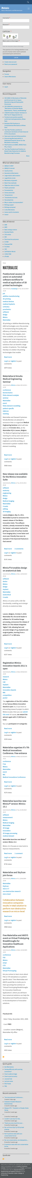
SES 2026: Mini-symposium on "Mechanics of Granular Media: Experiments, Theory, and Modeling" (15, 108)
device (5, 581)
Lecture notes (8, 1081)
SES (5, 249)
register (13, 361)
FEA (4, 958)
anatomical (7, 595)
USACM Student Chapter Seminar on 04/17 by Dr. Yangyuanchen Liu (15, 114)
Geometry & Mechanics (11, 173)
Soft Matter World (9, 251)
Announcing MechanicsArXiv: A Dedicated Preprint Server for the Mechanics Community (14, 140)
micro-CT (6, 889)
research (6, 677)
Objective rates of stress (11, 185)
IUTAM (6, 242)
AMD (5, 227)
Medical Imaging (8, 501)
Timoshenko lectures (10, 197)
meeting (6, 414)
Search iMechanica (10, 77)
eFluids (6, 256)
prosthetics (7, 309)
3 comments (19, 549)
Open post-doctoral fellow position (15, 136)
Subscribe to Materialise (3, 1057)
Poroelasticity (8, 190)
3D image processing (10, 833)
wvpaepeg (14, 288)
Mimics (5, 317)
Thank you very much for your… (14, 1123)
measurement (8, 817)
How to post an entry (10, 1076)
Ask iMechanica (9, 1067)
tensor (6, 214)
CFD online (7, 234)
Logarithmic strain (9, 178)
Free (4, 764)
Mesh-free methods (10, 183)
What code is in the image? (11, 41)
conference (7, 390)
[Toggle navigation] (28, 8)
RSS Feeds (7, 1084)
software (6, 312)
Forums (6, 74)
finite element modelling (11, 406)
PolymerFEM (8, 244)
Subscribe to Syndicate (3, 1159)
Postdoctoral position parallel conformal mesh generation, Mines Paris (15, 119)
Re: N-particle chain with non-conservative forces (13, 1135)
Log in (6, 361)
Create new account (10, 62)
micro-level (7, 894)
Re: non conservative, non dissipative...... (16, 1140)
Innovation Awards (9, 690)
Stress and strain (9, 193)
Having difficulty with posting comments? (13, 1070)
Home (4, 263)
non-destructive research (12, 891)
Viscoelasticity (8, 200)
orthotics (6, 307)
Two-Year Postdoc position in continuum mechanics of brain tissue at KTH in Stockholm (16, 132)
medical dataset (8, 836)
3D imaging (6, 512)
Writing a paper (9, 205)
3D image (6, 828)
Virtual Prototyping (9, 971)
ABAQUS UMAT (8, 166)
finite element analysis (11, 395)
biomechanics (7, 393)
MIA (4, 693)
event (5, 403)
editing (5, 509)
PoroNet (7, 247)
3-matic (5, 506)
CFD (4, 965)
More (27, 156)
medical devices (8, 301)
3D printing (7, 299)
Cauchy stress (8, 171)
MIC (4, 775)
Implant (5, 589)
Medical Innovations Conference (14, 777)
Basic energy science (10, 230)
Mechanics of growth (10, 180)
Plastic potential (9, 188)
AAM (5, 225)
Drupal (22, 1168)
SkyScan (6, 886)
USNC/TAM (7, 254)
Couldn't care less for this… (12, 1119)
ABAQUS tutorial (9, 168)
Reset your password (10, 64)
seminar (5, 398)
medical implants (9, 304)
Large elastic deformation (12, 176)
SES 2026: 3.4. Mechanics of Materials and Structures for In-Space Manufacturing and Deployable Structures (15, 101)
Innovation (6, 831)
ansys (5, 963)
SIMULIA (5, 411)
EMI (5, 237)
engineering (7, 493)
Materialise (6, 320)
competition (7, 695)
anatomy (6, 490)
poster (5, 698)
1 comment (19, 853)
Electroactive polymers (11, 239)
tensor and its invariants (11, 212)
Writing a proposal (9, 207)
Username (6, 18)
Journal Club (8, 1079)
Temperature (8, 195)
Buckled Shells (8, 232)
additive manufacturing (11, 296)
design (5, 315)
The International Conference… (14, 1097)
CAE (4, 682)
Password (5, 24)
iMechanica (5, 8)
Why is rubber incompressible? (13, 202)
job (4, 293)
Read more (8, 357)
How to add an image (10, 1074)
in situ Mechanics (9, 210)
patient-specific (8, 408)
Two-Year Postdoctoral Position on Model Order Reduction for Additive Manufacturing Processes (15, 151)
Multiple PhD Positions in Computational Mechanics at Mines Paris (15, 125)
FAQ (5, 1086)
